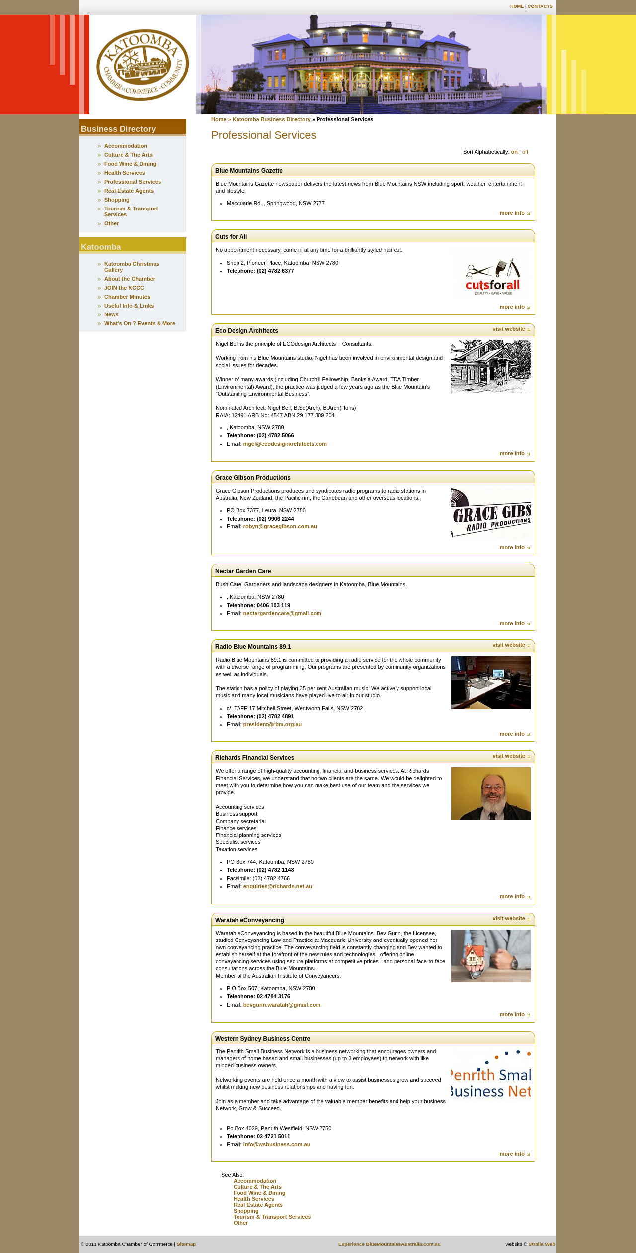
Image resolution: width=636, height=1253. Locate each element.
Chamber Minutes (127, 297)
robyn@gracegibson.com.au (280, 526)
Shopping (247, 1211)
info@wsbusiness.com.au (277, 1144)
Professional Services (132, 182)
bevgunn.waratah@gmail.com (282, 1005)
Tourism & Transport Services (272, 1217)
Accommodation (255, 1181)
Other (241, 1223)
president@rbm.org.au (272, 724)
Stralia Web (542, 1244)
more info (515, 213)
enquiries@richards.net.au (278, 886)
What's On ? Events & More (139, 323)
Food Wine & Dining (259, 1193)
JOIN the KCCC (124, 288)
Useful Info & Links (129, 306)
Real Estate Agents (258, 1205)
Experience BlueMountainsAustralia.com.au (389, 1244)
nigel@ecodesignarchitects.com (285, 444)
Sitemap (186, 1244)
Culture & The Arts (258, 1187)
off (525, 152)
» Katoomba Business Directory (269, 119)
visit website (512, 329)
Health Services (254, 1199)
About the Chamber (129, 279)
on (514, 152)
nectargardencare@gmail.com (282, 613)
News (111, 314)
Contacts (540, 6)
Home (517, 6)
